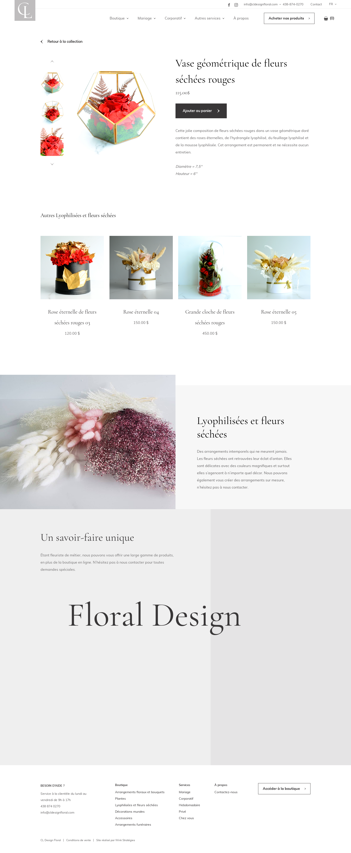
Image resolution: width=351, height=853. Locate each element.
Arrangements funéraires (133, 824)
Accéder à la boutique (281, 789)
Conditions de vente (78, 840)
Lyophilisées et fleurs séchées (136, 805)
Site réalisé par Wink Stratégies (115, 840)
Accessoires (123, 818)
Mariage (145, 18)
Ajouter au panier (197, 111)
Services (184, 785)
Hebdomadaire (189, 805)
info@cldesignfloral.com (261, 4)
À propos (241, 18)
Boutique (117, 18)
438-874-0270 (293, 4)
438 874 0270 (50, 806)
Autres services (207, 18)
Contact (316, 4)
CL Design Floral (51, 840)
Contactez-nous (226, 792)
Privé (182, 811)
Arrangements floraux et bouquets (140, 792)
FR (331, 4)
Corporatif (173, 18)
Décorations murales (130, 811)
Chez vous (186, 818)
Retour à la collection (64, 41)
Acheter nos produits (286, 18)
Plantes (120, 798)
